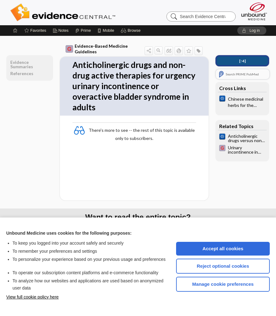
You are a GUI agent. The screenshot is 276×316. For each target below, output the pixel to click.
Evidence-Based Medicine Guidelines (97, 48)
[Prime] (83, 30)
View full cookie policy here (32, 296)
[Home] (15, 30)
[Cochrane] (242, 101)
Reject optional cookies (223, 266)
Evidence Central (88, 12)
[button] (131, 30)
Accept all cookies (223, 248)
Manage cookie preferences (223, 284)
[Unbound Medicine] (254, 11)
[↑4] (242, 61)
